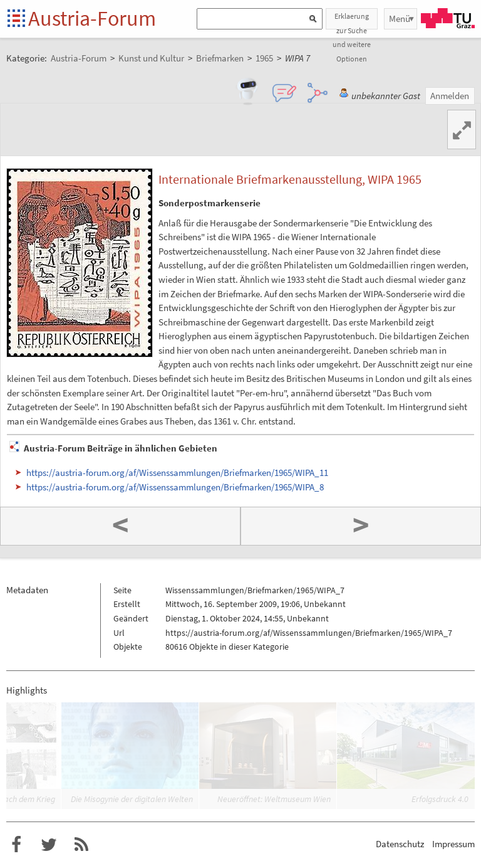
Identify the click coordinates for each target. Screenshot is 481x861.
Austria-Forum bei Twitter (49, 845)
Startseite (17, 19)
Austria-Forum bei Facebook (16, 845)
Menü (399, 18)
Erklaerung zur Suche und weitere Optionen (352, 20)
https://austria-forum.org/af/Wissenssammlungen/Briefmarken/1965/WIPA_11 (177, 472)
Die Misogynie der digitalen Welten (132, 799)
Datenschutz (400, 844)
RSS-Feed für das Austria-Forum (81, 845)
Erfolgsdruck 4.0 (439, 799)
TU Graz (448, 18)
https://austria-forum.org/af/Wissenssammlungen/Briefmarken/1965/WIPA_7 (308, 632)
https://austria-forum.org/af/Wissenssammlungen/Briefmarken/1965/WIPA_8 (175, 487)
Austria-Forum (92, 18)
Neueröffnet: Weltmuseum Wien (274, 799)
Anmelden (449, 96)
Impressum (453, 844)
